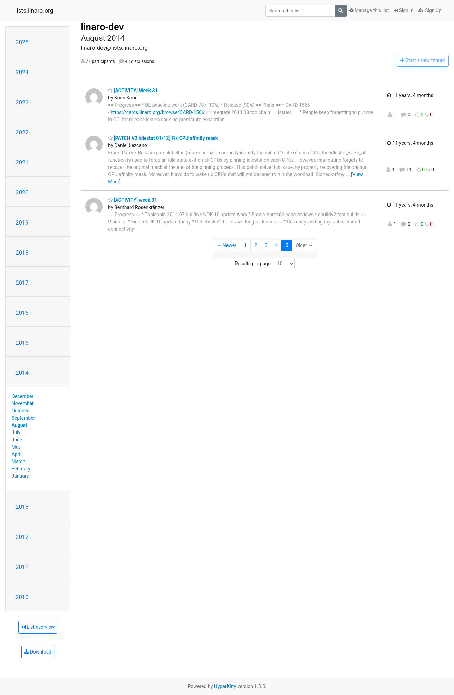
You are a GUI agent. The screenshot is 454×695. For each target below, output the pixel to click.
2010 (22, 596)
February (21, 469)
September (23, 418)
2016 (22, 312)
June (17, 439)
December (23, 396)
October (20, 410)
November (23, 403)
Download (37, 652)
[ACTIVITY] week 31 (132, 200)
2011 (22, 566)
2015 (22, 342)
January (20, 476)
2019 (22, 222)
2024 (22, 72)
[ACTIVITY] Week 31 (133, 90)
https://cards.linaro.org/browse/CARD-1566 (157, 112)
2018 (22, 252)
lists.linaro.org (34, 10)
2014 (22, 372)
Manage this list (369, 10)
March (19, 461)
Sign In (404, 10)
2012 (22, 536)
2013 (22, 506)
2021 (22, 162)
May (16, 447)
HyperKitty (225, 686)
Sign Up (430, 10)
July (16, 432)
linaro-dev (102, 26)
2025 (22, 42)
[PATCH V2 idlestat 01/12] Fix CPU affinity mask (163, 138)
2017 (22, 282)
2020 (22, 192)
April (17, 454)
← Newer (226, 245)
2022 (22, 132)
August (19, 425)
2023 (22, 102)
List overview (38, 627)
